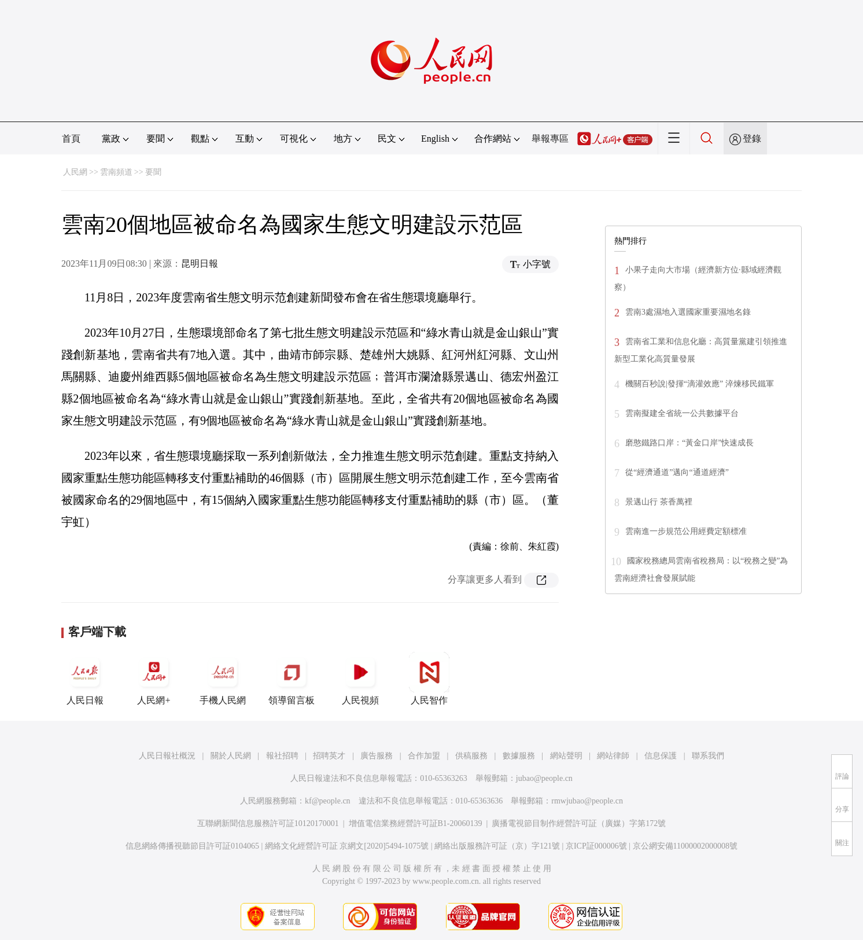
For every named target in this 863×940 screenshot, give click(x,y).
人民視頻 (360, 678)
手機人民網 (223, 678)
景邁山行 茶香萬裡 (658, 501)
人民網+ (154, 678)
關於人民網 (231, 755)
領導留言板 (291, 678)
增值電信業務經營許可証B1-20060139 (415, 823)
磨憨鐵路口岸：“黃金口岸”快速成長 (689, 442)
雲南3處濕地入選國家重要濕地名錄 (688, 312)
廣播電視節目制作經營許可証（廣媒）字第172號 (579, 823)
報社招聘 (282, 755)
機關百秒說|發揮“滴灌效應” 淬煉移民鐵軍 (699, 383)
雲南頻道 (116, 172)
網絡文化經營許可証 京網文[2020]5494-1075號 (347, 846)
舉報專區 (550, 138)
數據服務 (519, 755)
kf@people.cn (328, 801)
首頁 (71, 138)
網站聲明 (566, 755)
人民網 (75, 172)
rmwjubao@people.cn (587, 801)
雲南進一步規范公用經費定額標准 (686, 531)
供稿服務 (471, 755)
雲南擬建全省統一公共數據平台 (682, 413)
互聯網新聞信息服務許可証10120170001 (268, 823)
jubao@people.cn (544, 778)
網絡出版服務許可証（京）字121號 (497, 846)
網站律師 (613, 755)
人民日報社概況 (167, 755)
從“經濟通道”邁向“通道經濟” (677, 472)
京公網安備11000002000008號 (685, 846)
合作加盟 (424, 755)
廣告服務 (376, 755)
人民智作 (429, 678)
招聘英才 (329, 755)
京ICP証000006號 (596, 846)
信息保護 (660, 755)
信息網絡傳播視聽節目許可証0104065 (192, 846)
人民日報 (85, 678)
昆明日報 (199, 263)
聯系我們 (708, 755)
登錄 (752, 138)
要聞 (153, 172)
